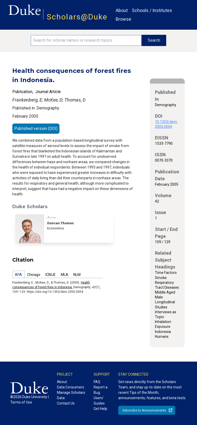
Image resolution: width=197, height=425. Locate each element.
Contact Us (66, 403)
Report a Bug (100, 390)
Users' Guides (99, 400)
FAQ (97, 382)
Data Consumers (70, 387)
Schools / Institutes (152, 10)
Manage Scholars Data (71, 395)
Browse (123, 19)
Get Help (100, 409)
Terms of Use (21, 402)
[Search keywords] (86, 40)
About (122, 10)
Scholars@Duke (77, 16)
